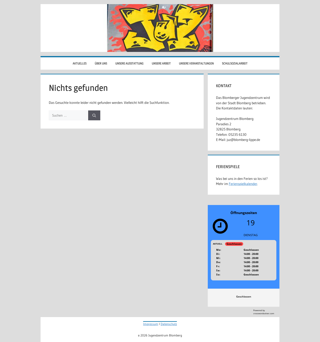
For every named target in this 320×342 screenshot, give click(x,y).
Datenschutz (169, 324)
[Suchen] (94, 115)
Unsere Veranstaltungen (196, 63)
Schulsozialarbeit (235, 63)
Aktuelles (79, 63)
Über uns (101, 63)
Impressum (150, 324)
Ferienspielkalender (243, 184)
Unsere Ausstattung (129, 63)
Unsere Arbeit (161, 63)
